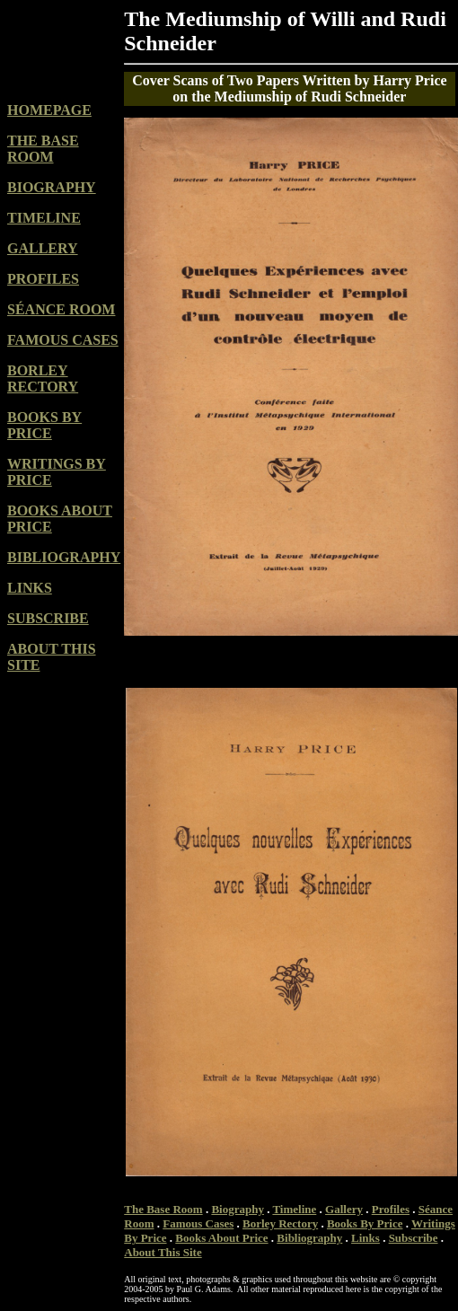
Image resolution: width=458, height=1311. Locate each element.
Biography (237, 1209)
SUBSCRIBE (48, 618)
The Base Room (163, 1209)
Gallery (344, 1209)
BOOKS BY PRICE (44, 425)
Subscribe (413, 1238)
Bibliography (309, 1238)
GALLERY (42, 248)
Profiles (391, 1209)
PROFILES (43, 278)
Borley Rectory (280, 1223)
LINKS (29, 587)
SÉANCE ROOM (61, 309)
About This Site (162, 1252)
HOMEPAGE (49, 110)
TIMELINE (44, 217)
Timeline (294, 1209)
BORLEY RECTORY (42, 378)
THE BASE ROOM (43, 148)
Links (365, 1238)
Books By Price (365, 1223)
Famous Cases (198, 1223)
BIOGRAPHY (51, 187)
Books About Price (221, 1238)
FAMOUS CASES (63, 340)
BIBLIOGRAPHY (63, 557)
